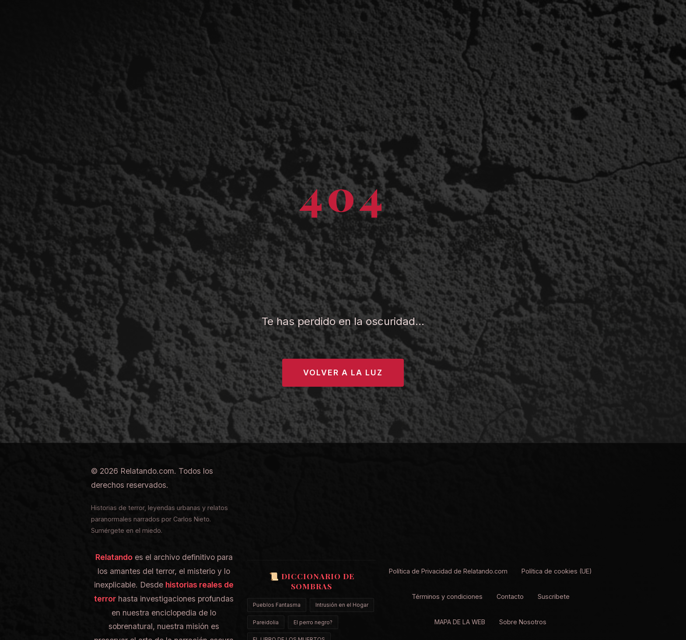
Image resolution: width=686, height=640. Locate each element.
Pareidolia (266, 622)
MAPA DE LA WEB (459, 622)
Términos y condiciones (447, 596)
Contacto (510, 596)
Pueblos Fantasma (277, 605)
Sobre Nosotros (522, 622)
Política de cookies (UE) (557, 571)
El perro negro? (313, 622)
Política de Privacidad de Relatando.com (448, 571)
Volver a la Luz (343, 372)
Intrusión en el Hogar (341, 605)
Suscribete (554, 596)
